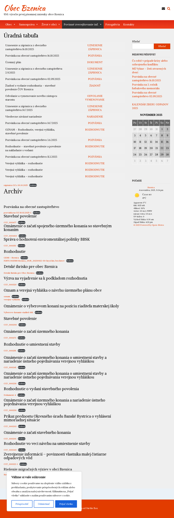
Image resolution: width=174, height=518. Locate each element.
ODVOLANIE (95, 96)
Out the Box (92, 508)
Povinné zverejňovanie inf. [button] (83, 24)
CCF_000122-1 (11, 464)
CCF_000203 (10, 426)
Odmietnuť (44, 503)
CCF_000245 (10, 367)
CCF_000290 (10, 324)
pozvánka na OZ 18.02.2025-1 (17, 212)
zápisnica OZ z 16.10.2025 (16, 185)
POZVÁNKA (95, 55)
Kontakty (128, 24)
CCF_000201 (10, 438)
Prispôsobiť (21, 503)
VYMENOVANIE (95, 99)
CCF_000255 (10, 350)
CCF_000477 (10, 222)
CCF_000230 (10, 410)
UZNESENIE (94, 45)
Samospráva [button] (28, 24)
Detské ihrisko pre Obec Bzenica (19, 273)
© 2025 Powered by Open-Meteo (149, 225)
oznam (7, 296)
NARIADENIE (95, 116)
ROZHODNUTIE (95, 129)
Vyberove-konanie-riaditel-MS (18, 312)
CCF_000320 (10, 284)
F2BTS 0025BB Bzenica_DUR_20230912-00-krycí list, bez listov (34, 260)
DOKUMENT (95, 62)
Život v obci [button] (51, 24)
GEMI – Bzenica (11, 257)
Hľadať (136, 41)
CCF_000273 (10, 337)
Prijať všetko (66, 503)
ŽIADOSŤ (94, 85)
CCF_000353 (10, 245)
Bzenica (151, 187)
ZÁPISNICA (95, 49)
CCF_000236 (10, 383)
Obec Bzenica (24, 8)
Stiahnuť (33, 185)
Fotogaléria (112, 24)
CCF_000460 (10, 236)
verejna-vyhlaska (12, 299)
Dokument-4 (10, 395)
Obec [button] (10, 24)
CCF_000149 (10, 450)
